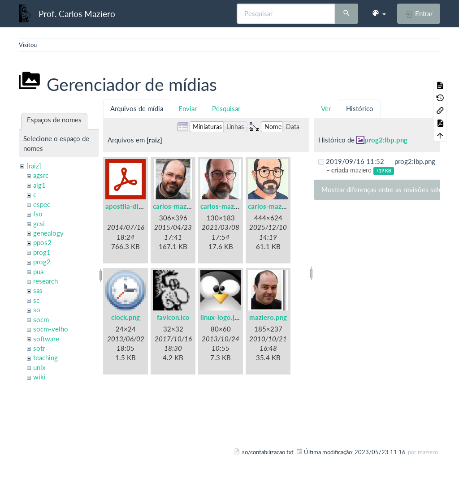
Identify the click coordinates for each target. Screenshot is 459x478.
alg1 (39, 185)
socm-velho (50, 329)
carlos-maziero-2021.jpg (238, 206)
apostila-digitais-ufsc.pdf (143, 206)
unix (39, 367)
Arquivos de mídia (136, 108)
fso (38, 214)
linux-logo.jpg (221, 317)
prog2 (42, 262)
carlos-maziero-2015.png (191, 206)
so (36, 310)
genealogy (48, 233)
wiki (39, 377)
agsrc (40, 175)
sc (36, 300)
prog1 (42, 252)
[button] (379, 13)
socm (41, 319)
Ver (326, 108)
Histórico (359, 108)
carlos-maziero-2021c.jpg (287, 206)
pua (38, 271)
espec (41, 204)
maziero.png (268, 317)
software (46, 339)
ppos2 (42, 242)
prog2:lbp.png (385, 140)
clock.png (125, 317)
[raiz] (33, 166)
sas (38, 290)
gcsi (39, 224)
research (45, 281)
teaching (45, 357)
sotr (39, 348)
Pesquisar (226, 108)
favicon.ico (173, 317)
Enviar (187, 108)
